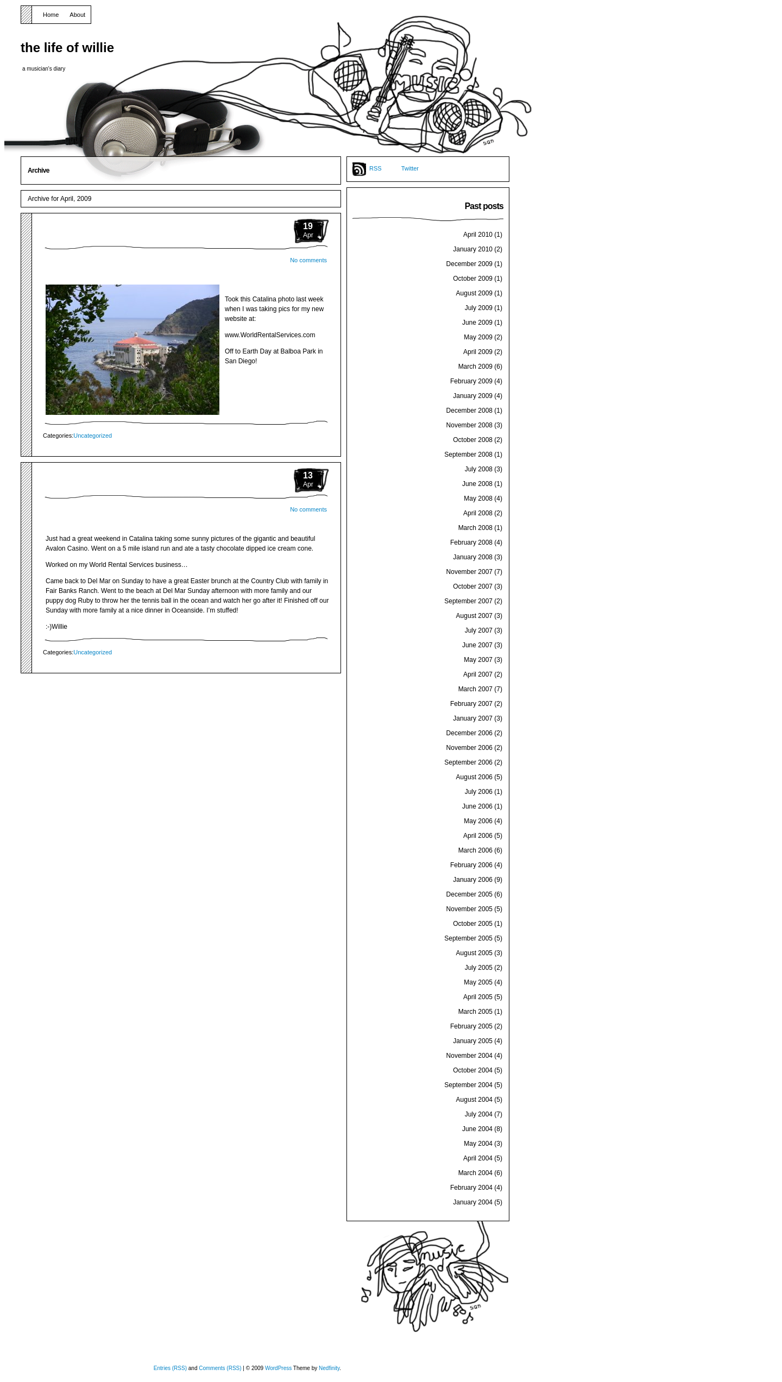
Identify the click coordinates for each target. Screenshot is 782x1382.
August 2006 (474, 777)
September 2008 (468, 454)
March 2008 (475, 528)
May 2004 (478, 1143)
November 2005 (469, 909)
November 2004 (469, 1055)
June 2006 (477, 806)
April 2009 (478, 352)
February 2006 (471, 865)
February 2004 (471, 1187)
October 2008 (473, 440)
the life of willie (67, 47)
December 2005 (469, 894)
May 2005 (478, 982)
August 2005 (474, 953)
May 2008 (478, 498)
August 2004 (474, 1099)
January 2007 (473, 718)
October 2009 (473, 278)
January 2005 (473, 1041)
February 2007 (471, 704)
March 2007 (475, 689)
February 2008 (471, 542)
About (77, 14)
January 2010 (473, 249)
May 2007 (478, 660)
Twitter (410, 168)
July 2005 (479, 967)
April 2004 (478, 1158)
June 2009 (477, 322)
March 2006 (475, 850)
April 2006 (478, 836)
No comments (308, 260)
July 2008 (479, 469)
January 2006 (473, 880)
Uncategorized (92, 435)
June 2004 (477, 1129)
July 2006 (479, 792)
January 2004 (473, 1202)
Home (51, 14)
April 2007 (478, 674)
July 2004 (479, 1114)
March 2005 (475, 1011)
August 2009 (474, 293)
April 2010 (478, 234)
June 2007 (477, 645)
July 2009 (479, 308)
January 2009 (473, 396)
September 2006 (468, 762)
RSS (375, 168)
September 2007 (468, 601)
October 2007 (473, 586)
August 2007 (474, 616)
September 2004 (468, 1085)
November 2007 (469, 572)
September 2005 (468, 938)
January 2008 (473, 557)
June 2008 (477, 484)
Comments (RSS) (220, 1368)
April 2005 (478, 997)
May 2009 (478, 337)
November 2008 (469, 425)
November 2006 (469, 748)
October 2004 (473, 1070)
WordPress (278, 1368)
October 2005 (473, 923)
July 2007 (479, 630)
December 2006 (469, 733)
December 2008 (469, 410)
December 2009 (469, 264)
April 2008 (478, 513)
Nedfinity (329, 1368)
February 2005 (471, 1026)
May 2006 (478, 821)
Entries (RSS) (170, 1368)
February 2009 (471, 381)
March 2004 (475, 1173)
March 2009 (475, 366)
